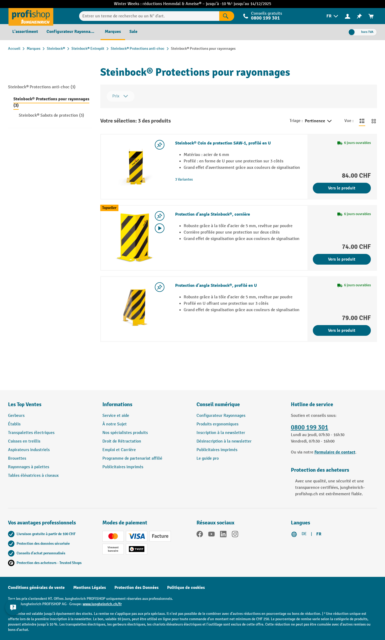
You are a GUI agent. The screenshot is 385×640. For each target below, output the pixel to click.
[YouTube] (211, 535)
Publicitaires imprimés (122, 467)
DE (304, 533)
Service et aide (115, 415)
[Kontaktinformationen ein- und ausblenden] (13, 607)
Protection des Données (136, 587)
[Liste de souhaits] (359, 16)
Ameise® (194, 3)
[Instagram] (235, 535)
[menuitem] (333, 16)
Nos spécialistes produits (125, 432)
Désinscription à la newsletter (224, 441)
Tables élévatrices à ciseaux (33, 475)
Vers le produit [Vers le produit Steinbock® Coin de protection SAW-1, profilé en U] (341, 188)
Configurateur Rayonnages (221, 415)
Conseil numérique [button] (218, 404)
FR (318, 534)
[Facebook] (200, 535)
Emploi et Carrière (119, 449)
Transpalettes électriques (31, 432)
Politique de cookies (186, 587)
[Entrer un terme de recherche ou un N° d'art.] (149, 16)
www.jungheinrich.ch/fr (102, 604)
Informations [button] (117, 404)
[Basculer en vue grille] (374, 121)
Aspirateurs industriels (29, 449)
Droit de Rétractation (121, 441)
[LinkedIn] (223, 535)
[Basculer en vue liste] (362, 121)
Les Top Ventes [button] (24, 404)
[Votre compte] (347, 16)
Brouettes (17, 458)
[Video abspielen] (159, 228)
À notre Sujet (114, 424)
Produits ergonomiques (217, 424)
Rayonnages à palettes (28, 467)
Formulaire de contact (334, 452)
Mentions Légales (89, 587)
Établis (14, 424)
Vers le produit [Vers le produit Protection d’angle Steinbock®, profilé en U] (341, 330)
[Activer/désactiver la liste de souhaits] (159, 145)
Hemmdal (172, 3)
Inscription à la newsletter (221, 432)
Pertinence (319, 121)
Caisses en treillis (24, 441)
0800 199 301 (265, 18)
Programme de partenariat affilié (132, 458)
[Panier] (371, 16)
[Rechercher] (226, 16)
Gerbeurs (16, 415)
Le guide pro (208, 458)
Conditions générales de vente (36, 587)
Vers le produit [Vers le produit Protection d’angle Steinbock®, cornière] (341, 259)
